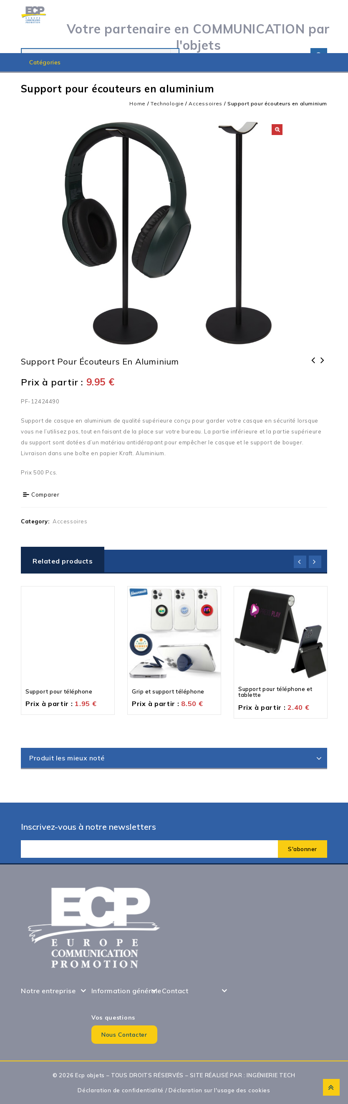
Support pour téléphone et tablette (322, 366)
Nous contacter (124, 1034)
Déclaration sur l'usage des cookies (219, 1090)
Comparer (45, 494)
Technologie (167, 103)
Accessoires (205, 103)
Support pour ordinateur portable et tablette (313, 371)
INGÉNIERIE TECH (271, 1075)
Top (331, 1087)
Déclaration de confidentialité (121, 1090)
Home (137, 103)
